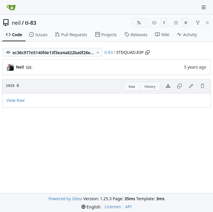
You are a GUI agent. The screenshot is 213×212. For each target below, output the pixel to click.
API (128, 206)
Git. (29, 67)
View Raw (15, 100)
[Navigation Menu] (204, 7)
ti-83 (30, 23)
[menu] (90, 207)
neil (16, 23)
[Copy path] (147, 52)
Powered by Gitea (65, 198)
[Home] (11, 7)
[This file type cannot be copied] (179, 86)
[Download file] (168, 86)
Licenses (113, 206)
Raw (132, 86)
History (150, 86)
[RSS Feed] (139, 22)
